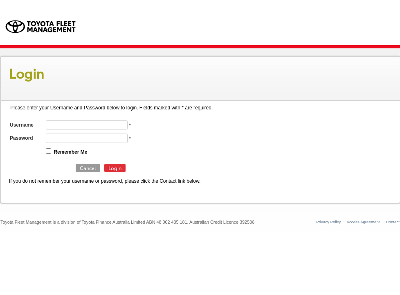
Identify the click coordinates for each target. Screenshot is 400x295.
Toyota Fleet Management (43, 28)
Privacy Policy (328, 222)
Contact (393, 222)
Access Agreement (363, 222)
